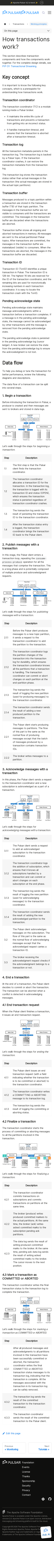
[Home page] (5, 24)
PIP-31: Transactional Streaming (19, 66)
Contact (26, 1494)
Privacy (26, 1490)
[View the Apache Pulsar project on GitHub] (50, 1500)
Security (26, 1485)
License (26, 1471)
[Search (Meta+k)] (43, 12)
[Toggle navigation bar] (49, 12)
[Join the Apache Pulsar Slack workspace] (43, 1500)
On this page (11, 30)
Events (25, 1467)
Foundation (28, 1462)
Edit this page (11, 1433)
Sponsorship (28, 1481)
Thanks (26, 1476)
